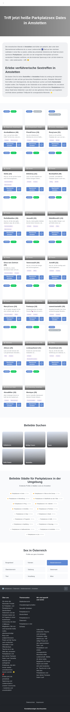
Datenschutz (30, 702)
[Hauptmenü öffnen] (3, 3)
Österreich (16, 588)
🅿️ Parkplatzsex (7, 588)
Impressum (40, 702)
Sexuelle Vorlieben (25, 608)
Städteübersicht (24, 601)
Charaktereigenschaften (27, 605)
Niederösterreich (26, 588)
